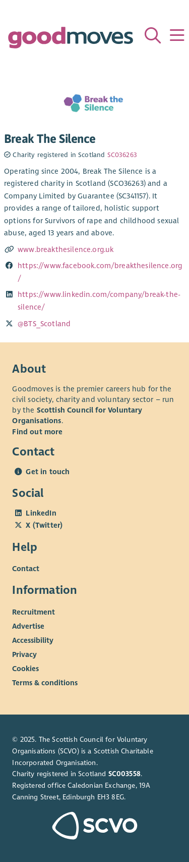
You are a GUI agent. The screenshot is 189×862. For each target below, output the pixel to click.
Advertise (28, 626)
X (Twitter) (44, 525)
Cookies (25, 668)
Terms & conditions (45, 682)
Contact (25, 568)
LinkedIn (41, 513)
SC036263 (122, 155)
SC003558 (124, 774)
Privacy (24, 654)
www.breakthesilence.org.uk (65, 249)
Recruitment (33, 612)
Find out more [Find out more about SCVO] (37, 431)
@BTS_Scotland (44, 323)
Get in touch (48, 471)
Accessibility (32, 640)
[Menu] (177, 35)
